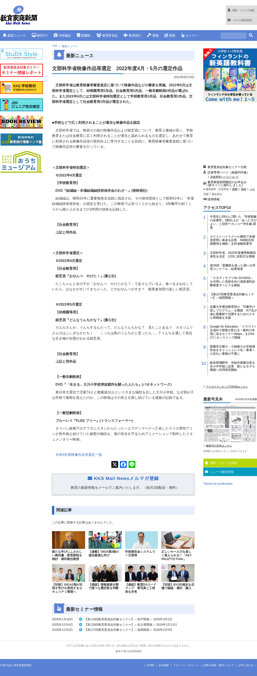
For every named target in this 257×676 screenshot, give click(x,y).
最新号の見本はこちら (219, 445)
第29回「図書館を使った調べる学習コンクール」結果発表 (232, 267)
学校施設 (62, 35)
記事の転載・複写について (218, 665)
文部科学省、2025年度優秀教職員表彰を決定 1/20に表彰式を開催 (233, 254)
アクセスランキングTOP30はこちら (227, 386)
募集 (169, 35)
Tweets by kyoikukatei (218, 483)
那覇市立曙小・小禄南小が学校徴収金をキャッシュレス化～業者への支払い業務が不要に (232, 350)
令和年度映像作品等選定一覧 (78, 454)
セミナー (189, 35)
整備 (152, 35)
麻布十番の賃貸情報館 (128, 651)
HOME (151, 665)
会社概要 (164, 665)
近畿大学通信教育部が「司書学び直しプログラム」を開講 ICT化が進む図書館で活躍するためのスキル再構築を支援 (233, 312)
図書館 (83, 35)
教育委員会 (107, 35)
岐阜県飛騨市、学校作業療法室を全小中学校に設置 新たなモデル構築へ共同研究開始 (232, 366)
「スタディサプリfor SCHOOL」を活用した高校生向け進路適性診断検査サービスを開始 (232, 281)
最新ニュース (14, 35)
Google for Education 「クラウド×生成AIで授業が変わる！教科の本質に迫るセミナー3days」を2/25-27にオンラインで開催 (233, 332)
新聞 (234, 189)
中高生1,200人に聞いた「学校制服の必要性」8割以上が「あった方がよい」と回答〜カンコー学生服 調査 (233, 222)
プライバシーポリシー (186, 665)
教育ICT (40, 35)
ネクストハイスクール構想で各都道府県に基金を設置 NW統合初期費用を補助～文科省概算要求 (232, 240)
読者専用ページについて (224, 176)
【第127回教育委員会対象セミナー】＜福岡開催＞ (232, 296)
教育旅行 (132, 35)
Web (243, 189)
